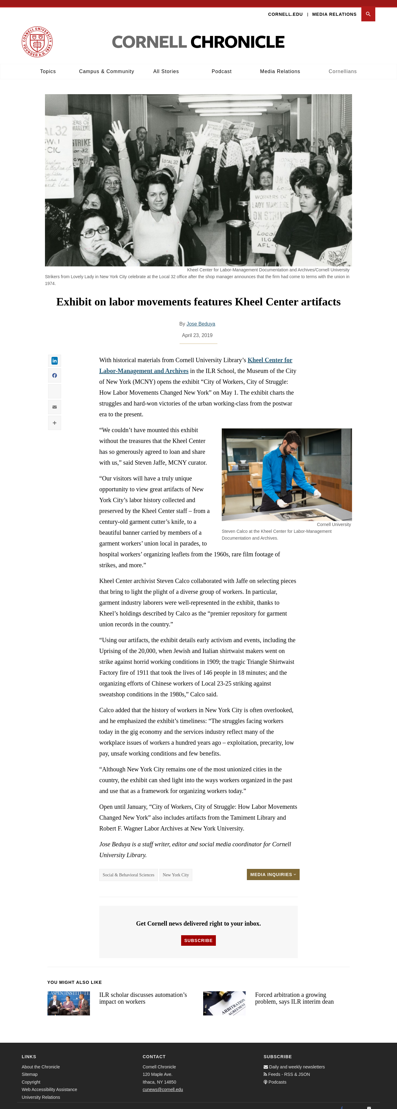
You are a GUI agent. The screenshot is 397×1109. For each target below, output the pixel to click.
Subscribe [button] (198, 934)
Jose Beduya (200, 317)
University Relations (41, 1091)
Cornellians (343, 65)
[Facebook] (342, 1102)
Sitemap (30, 1068)
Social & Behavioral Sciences (128, 868)
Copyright (31, 1075)
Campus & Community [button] (106, 65)
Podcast (222, 65)
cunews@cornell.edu (163, 1083)
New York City (176, 868)
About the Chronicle (41, 1060)
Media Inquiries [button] (273, 868)
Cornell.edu (285, 8)
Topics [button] (48, 65)
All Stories (166, 65)
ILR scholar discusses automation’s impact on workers (143, 992)
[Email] (369, 1102)
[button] (368, 8)
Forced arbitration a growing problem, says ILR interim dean (294, 992)
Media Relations (334, 8)
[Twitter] (355, 1102)
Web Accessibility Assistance (49, 1083)
